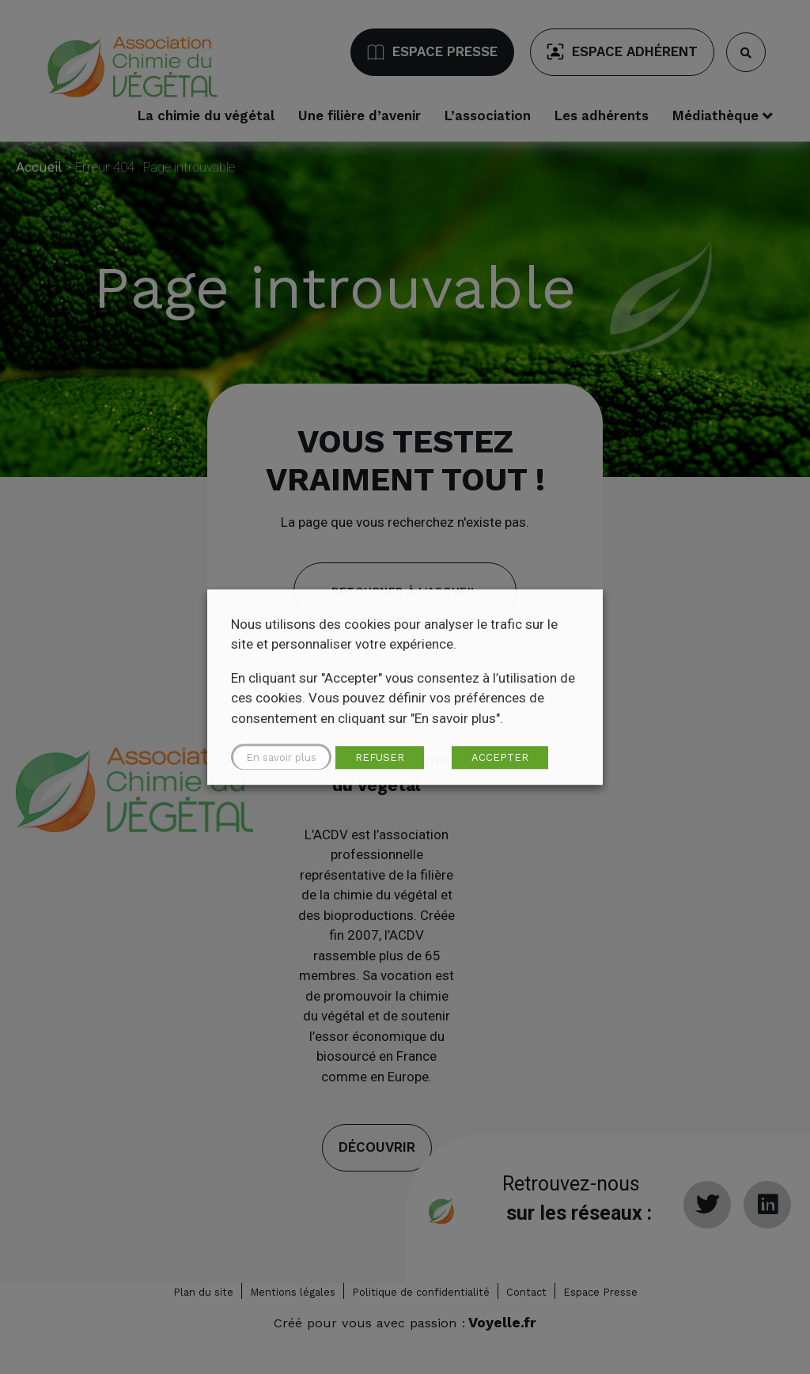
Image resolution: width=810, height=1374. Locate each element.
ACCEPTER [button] (499, 757)
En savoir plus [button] (281, 757)
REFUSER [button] (379, 757)
